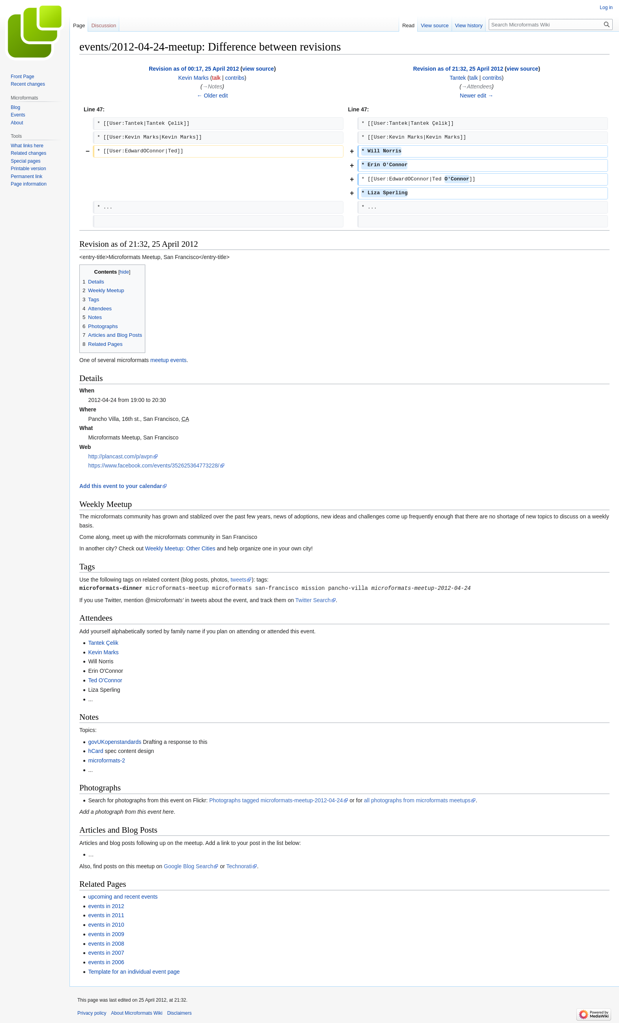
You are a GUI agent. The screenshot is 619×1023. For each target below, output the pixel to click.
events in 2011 (106, 915)
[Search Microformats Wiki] (551, 24)
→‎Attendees (476, 86)
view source (258, 69)
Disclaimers (179, 1013)
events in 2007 (106, 953)
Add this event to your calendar (120, 486)
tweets (238, 579)
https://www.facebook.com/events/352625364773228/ (153, 465)
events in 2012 (106, 906)
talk (216, 78)
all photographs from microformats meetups (417, 800)
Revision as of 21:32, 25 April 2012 (458, 69)
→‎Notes (212, 86)
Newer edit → (476, 95)
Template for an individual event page (134, 972)
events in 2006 (106, 962)
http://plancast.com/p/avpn (120, 456)
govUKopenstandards (114, 742)
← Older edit (212, 95)
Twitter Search (312, 600)
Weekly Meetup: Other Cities (180, 548)
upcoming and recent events (123, 896)
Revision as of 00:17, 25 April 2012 (194, 69)
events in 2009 (106, 934)
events (178, 360)
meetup (159, 360)
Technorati (239, 866)
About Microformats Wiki (136, 1013)
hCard (95, 751)
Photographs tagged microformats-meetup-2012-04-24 (276, 800)
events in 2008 (106, 943)
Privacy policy (91, 1013)
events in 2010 (106, 925)
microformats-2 (106, 760)
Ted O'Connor (105, 680)
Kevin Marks (103, 652)
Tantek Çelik (103, 643)
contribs (234, 78)
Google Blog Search (188, 866)
